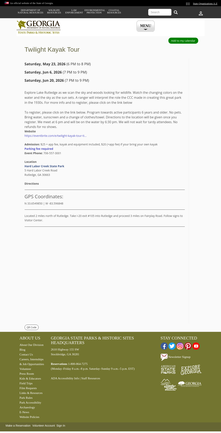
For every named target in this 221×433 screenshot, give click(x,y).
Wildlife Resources (54, 11)
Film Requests (28, 388)
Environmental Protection (94, 11)
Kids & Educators (30, 378)
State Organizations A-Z (205, 3)
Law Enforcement (74, 11)
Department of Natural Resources (30, 11)
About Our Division (32, 344)
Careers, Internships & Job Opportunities (32, 362)
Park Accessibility (30, 402)
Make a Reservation (18, 425)
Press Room (27, 373)
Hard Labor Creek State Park (44, 166)
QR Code (32, 327)
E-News (24, 412)
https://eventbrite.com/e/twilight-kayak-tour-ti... (56, 136)
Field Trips (26, 383)
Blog (22, 349)
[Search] (175, 13)
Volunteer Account (43, 425)
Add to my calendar (183, 40)
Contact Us (26, 354)
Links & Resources (31, 393)
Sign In (60, 425)
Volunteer (25, 369)
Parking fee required (39, 149)
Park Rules (26, 397)
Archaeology (27, 407)
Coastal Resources (114, 11)
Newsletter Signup (176, 356)
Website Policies (29, 417)
